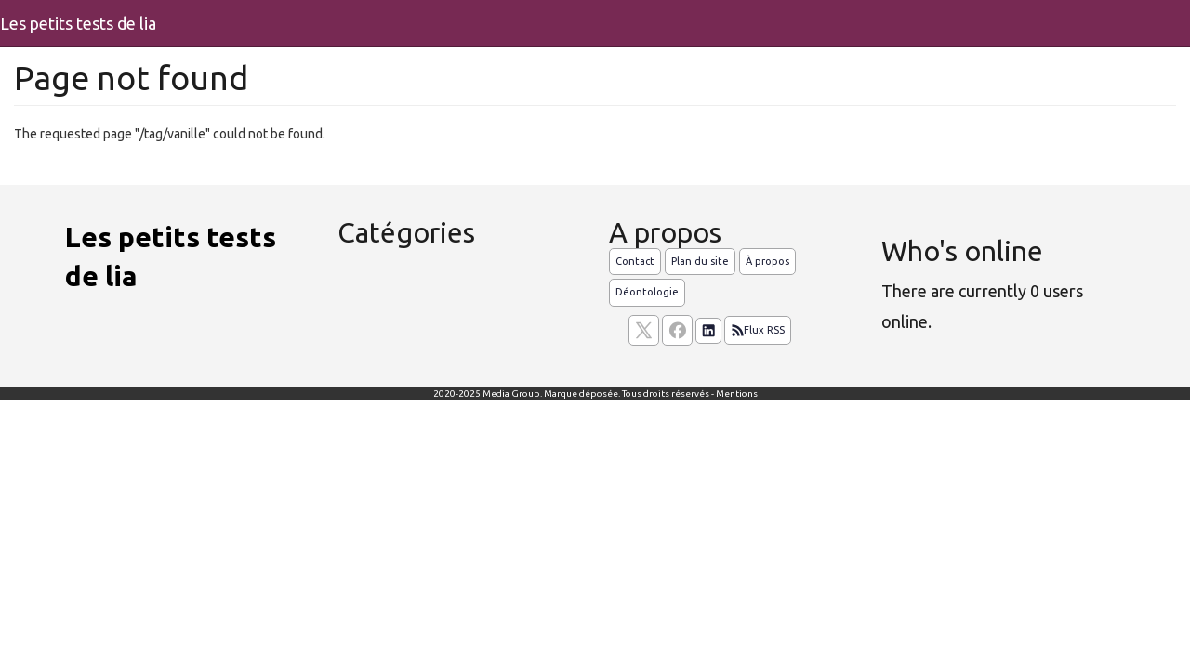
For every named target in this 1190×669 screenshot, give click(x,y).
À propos (767, 261)
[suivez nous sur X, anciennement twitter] (643, 330)
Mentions (737, 393)
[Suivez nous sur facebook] (677, 330)
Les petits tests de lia (78, 23)
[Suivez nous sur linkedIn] (708, 331)
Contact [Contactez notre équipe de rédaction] (634, 261)
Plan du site (700, 261)
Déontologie (647, 291)
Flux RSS (758, 330)
